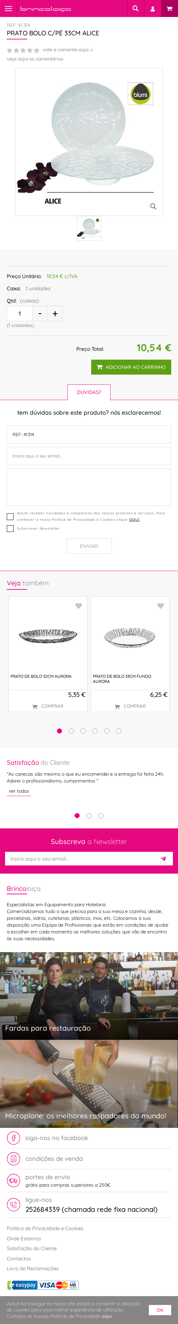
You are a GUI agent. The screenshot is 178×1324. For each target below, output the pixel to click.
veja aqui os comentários (35, 58)
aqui (134, 519)
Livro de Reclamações (33, 1268)
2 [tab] (89, 815)
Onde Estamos (24, 1238)
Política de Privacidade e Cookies (45, 1228)
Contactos (19, 1258)
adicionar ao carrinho (131, 367)
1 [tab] (77, 815)
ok (160, 1310)
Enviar (89, 546)
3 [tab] (100, 815)
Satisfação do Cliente (32, 1248)
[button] (59, 731)
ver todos (19, 791)
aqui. (107, 1316)
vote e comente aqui (65, 49)
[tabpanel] (89, 777)
